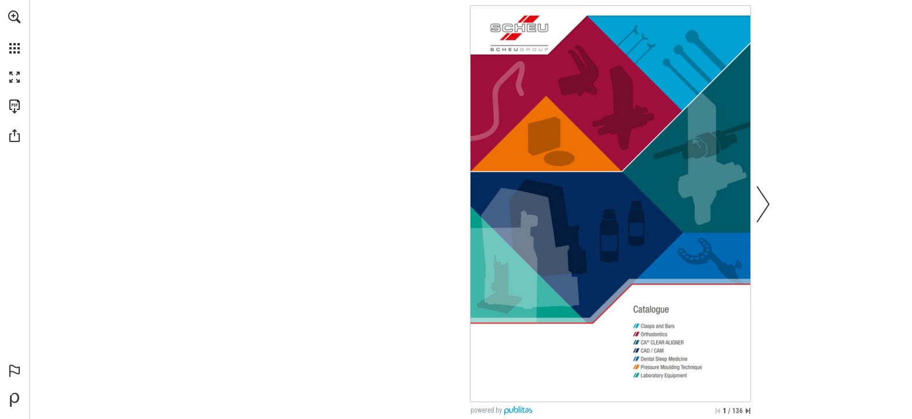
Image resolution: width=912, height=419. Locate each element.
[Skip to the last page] (748, 411)
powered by (486, 410)
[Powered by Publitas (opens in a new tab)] (14, 399)
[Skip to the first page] (717, 411)
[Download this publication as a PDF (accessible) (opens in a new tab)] (14, 106)
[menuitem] (14, 32)
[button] (14, 16)
